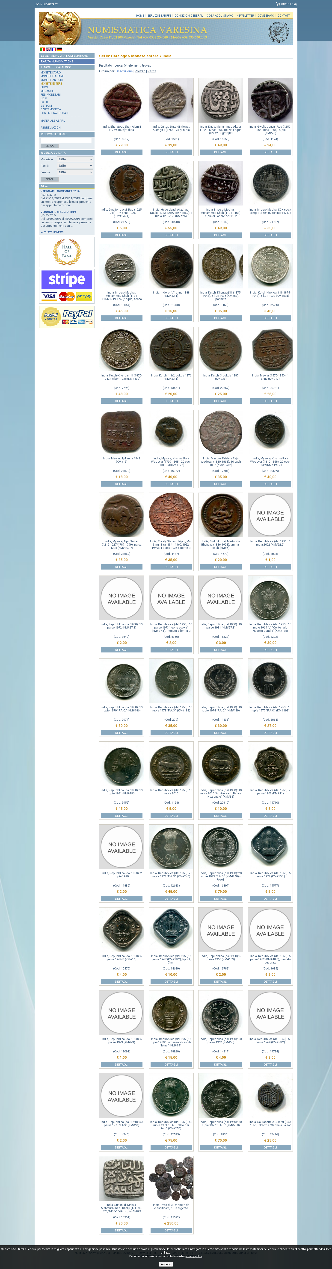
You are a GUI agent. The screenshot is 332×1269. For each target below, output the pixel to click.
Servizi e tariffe (159, 15)
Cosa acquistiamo (220, 15)
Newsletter (245, 15)
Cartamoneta (51, 109)
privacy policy (193, 1256)
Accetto (166, 1264)
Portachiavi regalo (55, 113)
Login (38, 4)
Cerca (49, 145)
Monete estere (51, 83)
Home (140, 15)
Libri (44, 98)
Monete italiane (52, 76)
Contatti (284, 15)
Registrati (51, 4)
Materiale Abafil (53, 120)
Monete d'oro (51, 72)
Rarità (152, 71)
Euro (44, 87)
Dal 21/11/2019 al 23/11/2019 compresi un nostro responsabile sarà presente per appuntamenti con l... (67, 202)
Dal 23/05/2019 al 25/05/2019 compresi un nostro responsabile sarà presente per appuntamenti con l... (67, 222)
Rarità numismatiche (57, 61)
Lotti (44, 102)
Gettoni (46, 105)
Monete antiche (52, 80)
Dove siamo (266, 15)
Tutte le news (54, 232)
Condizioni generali (189, 15)
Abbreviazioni (51, 127)
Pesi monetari (51, 94)
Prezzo (140, 71)
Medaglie (47, 91)
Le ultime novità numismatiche (64, 55)
